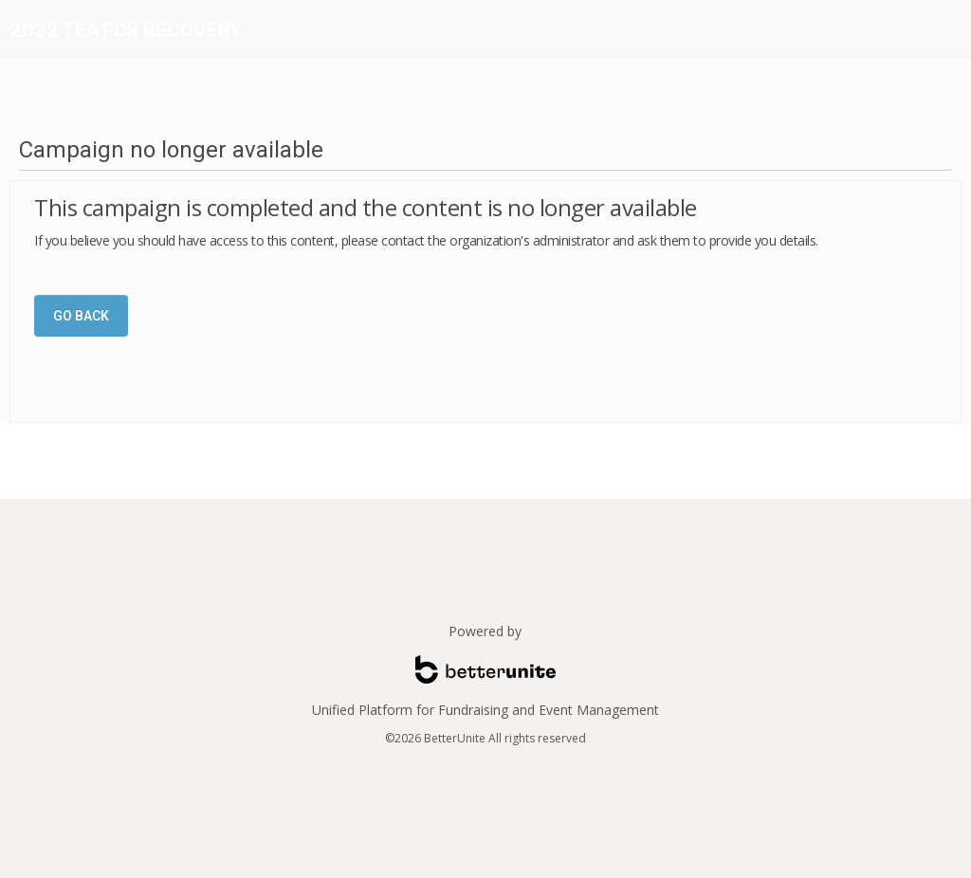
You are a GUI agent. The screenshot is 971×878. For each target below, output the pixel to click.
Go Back (81, 315)
